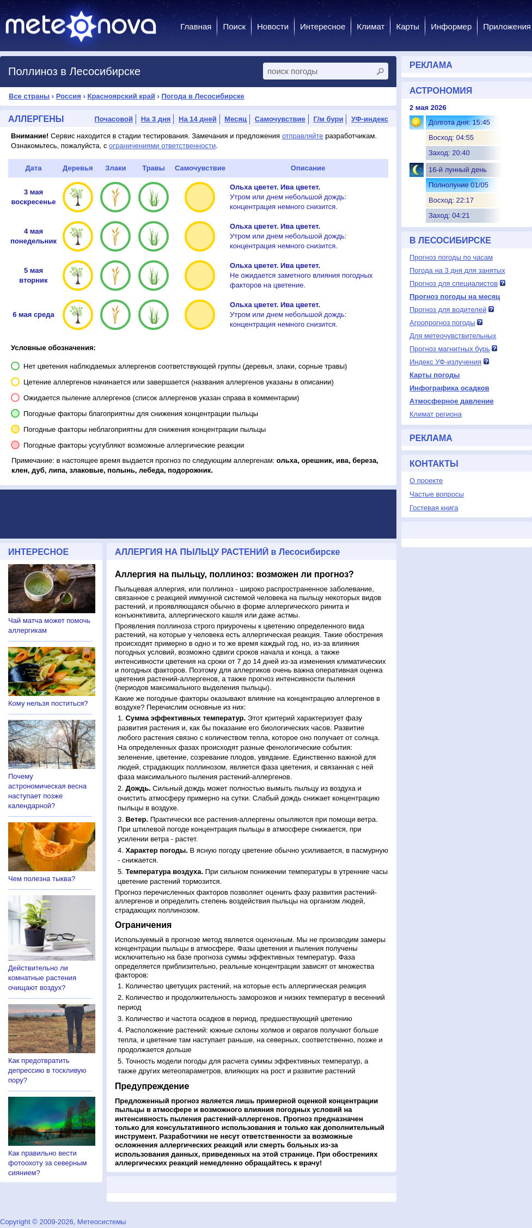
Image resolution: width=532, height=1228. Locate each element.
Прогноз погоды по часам (451, 257)
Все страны (29, 96)
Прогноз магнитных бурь (449, 349)
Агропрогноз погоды (442, 323)
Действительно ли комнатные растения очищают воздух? (42, 978)
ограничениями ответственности (162, 146)
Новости (273, 26)
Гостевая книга (433, 508)
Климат (370, 26)
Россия (68, 96)
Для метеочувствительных (452, 336)
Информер (451, 26)
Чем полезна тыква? (41, 879)
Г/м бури (328, 119)
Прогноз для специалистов (453, 283)
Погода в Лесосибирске (203, 96)
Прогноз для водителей (447, 310)
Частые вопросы (436, 494)
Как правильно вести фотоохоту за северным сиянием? (47, 1163)
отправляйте (302, 136)
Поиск (234, 26)
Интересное (322, 26)
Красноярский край (121, 96)
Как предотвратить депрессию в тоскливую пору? (47, 1070)
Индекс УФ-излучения (445, 362)
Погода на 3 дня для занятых (457, 270)
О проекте (426, 480)
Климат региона (435, 414)
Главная (195, 26)
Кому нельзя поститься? (48, 703)
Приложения (507, 26)
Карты (407, 26)
